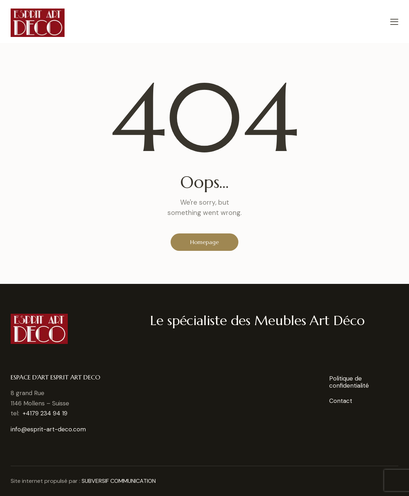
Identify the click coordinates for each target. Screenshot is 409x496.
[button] (394, 21)
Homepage (204, 242)
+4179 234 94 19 (45, 413)
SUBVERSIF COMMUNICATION (119, 481)
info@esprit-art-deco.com (48, 429)
